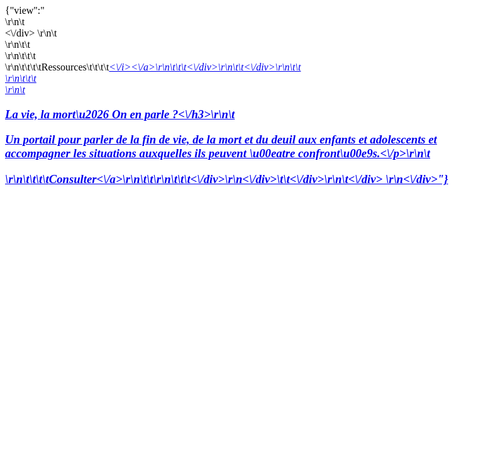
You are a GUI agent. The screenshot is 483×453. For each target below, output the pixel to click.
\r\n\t (15, 89)
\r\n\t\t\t (20, 78)
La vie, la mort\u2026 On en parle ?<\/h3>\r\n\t (241, 134)
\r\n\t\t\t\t (27, 179)
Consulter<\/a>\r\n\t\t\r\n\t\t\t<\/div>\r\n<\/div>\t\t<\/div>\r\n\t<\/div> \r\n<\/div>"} (248, 179)
